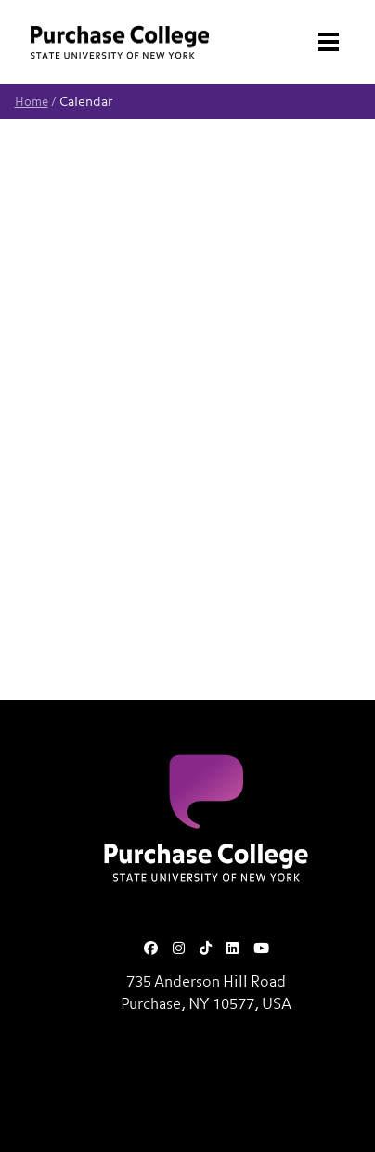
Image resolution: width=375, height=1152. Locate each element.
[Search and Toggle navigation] (319, 41)
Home (31, 103)
